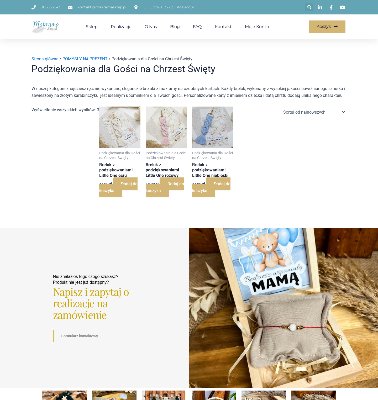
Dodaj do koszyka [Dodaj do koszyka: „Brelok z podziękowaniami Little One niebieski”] (211, 187)
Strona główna (45, 58)
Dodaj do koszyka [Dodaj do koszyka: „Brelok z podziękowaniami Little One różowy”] (165, 187)
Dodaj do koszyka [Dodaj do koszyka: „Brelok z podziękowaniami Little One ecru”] (118, 187)
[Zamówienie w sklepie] (313, 112)
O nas (151, 26)
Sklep (92, 26)
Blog (175, 26)
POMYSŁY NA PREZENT (85, 58)
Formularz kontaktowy (79, 335)
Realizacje (121, 26)
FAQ (197, 26)
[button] (309, 7)
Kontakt (223, 26)
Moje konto (257, 26)
